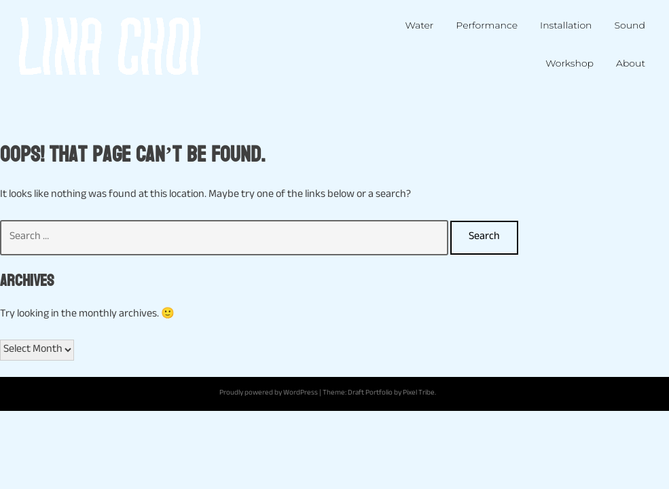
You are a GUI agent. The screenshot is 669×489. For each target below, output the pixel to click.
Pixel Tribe (419, 393)
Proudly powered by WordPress (268, 393)
